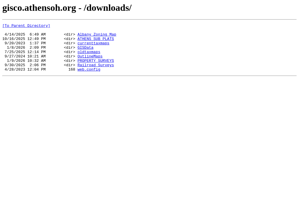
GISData (85, 52)
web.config (88, 78)
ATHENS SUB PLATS (95, 42)
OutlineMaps (89, 63)
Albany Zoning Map (96, 36)
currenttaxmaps (93, 47)
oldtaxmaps (88, 57)
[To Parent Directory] (26, 26)
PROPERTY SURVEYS (95, 68)
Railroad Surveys (95, 73)
